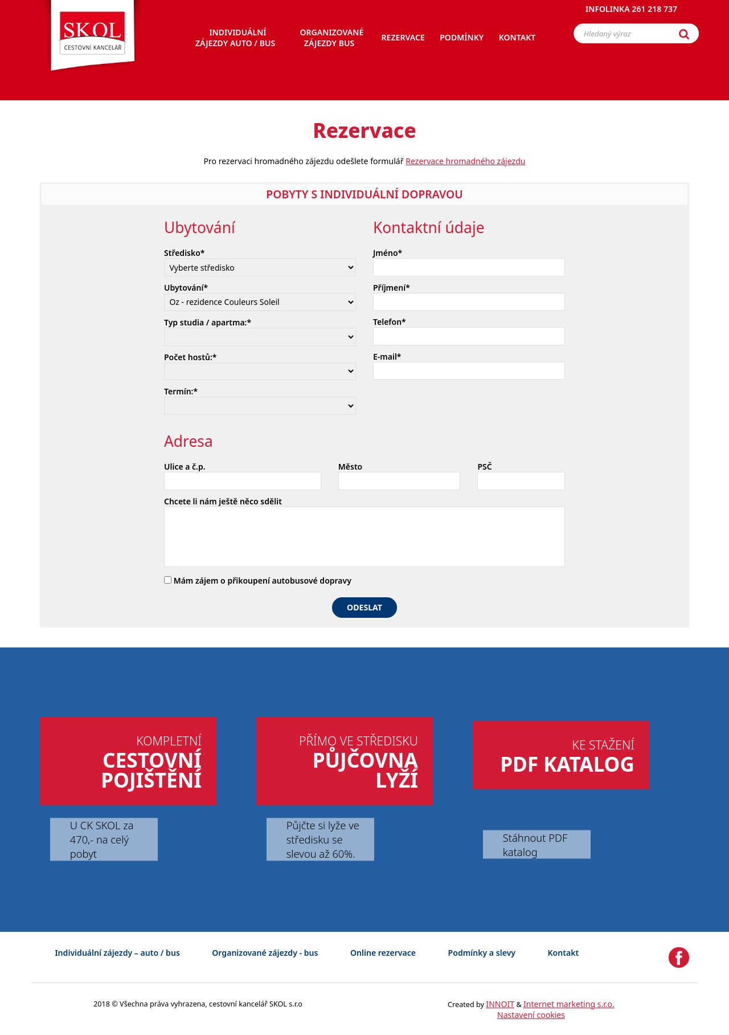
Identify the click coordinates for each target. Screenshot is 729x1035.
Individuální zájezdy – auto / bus (117, 952)
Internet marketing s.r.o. (569, 1004)
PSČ (484, 466)
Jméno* (387, 252)
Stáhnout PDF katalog (535, 844)
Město (350, 466)
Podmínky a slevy (481, 952)
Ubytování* (186, 287)
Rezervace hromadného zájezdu (465, 161)
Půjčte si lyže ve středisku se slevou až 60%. (322, 839)
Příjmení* (391, 287)
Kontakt (563, 952)
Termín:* (181, 391)
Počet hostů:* (190, 357)
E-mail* (387, 356)
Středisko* (184, 252)
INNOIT (500, 1004)
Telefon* (389, 321)
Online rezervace (383, 952)
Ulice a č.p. (185, 466)
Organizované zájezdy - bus (265, 952)
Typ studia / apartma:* (207, 322)
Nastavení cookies (531, 1014)
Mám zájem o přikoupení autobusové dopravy (257, 580)
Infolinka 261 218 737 (631, 14)
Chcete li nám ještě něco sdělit (223, 501)
